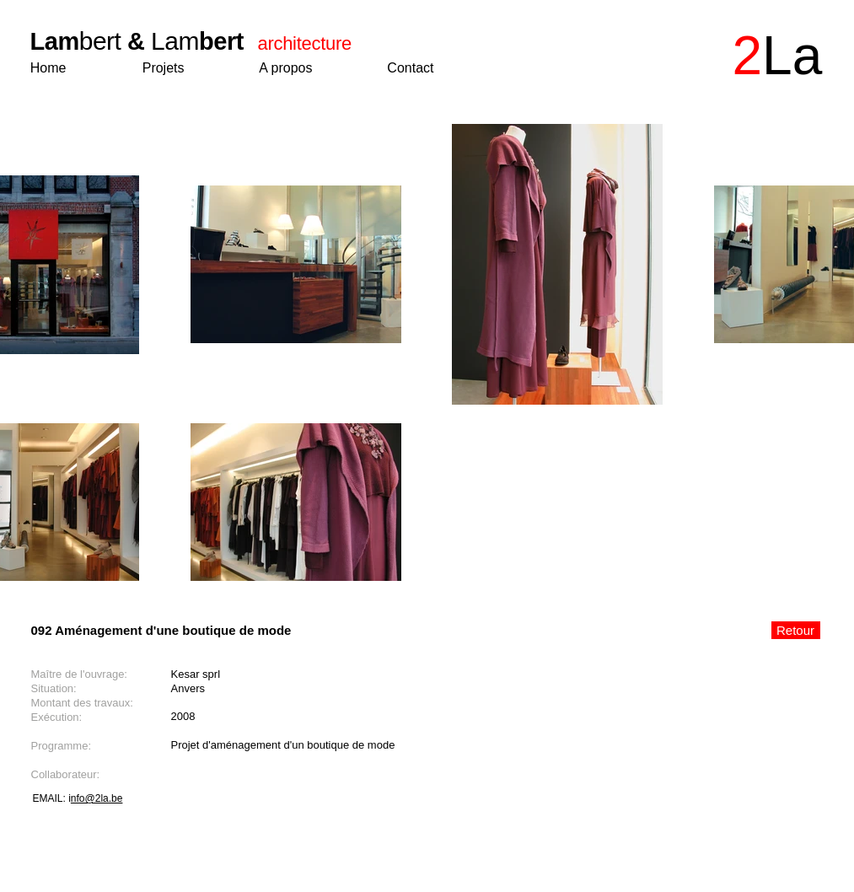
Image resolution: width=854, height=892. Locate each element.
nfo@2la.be (97, 798)
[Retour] (795, 630)
